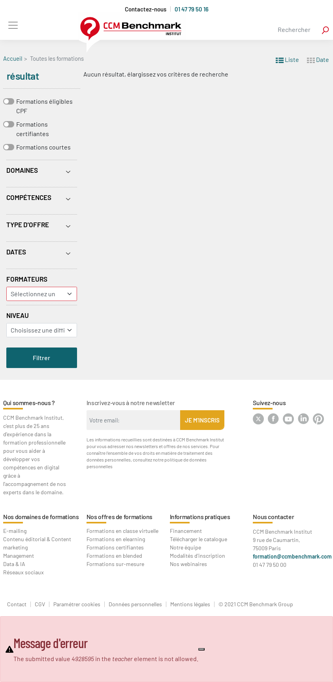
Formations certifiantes (32, 128)
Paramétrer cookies (76, 604)
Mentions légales (190, 604)
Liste (287, 59)
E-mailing (14, 530)
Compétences (28, 197)
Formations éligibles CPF (44, 105)
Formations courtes (43, 147)
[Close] (201, 649)
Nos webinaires (188, 564)
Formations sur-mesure (115, 564)
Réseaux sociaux (23, 572)
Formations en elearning (116, 539)
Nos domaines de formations (41, 516)
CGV (40, 604)
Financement (186, 530)
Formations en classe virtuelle (122, 530)
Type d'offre (27, 224)
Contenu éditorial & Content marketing (37, 543)
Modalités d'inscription (197, 555)
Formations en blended (114, 555)
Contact (16, 604)
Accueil (12, 58)
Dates (16, 252)
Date (318, 59)
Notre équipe (185, 547)
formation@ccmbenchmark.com (292, 556)
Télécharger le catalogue (198, 539)
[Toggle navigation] (13, 25)
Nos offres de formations (119, 516)
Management (18, 555)
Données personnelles (135, 604)
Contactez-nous (145, 9)
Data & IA (14, 564)
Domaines (22, 170)
